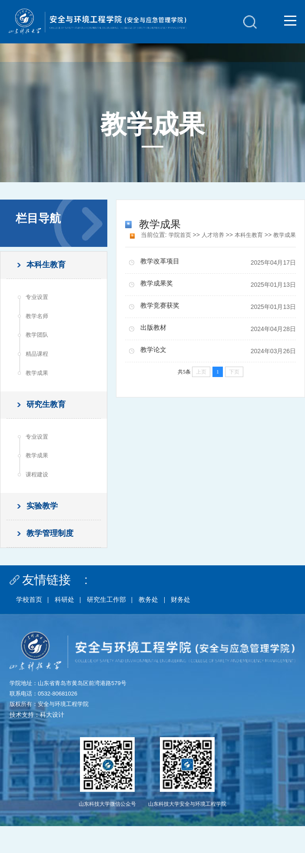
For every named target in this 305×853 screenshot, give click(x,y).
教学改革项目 (161, 272)
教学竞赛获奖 (161, 317)
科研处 (68, 626)
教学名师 (39, 321)
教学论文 (155, 361)
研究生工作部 (114, 626)
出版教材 (155, 339)
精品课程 (39, 363)
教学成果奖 (158, 295)
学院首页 (176, 234)
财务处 (193, 626)
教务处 (159, 626)
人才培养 (211, 234)
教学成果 (39, 384)
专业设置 (39, 300)
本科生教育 (248, 234)
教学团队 (39, 342)
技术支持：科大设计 (37, 741)
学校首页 (30, 626)
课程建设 (39, 493)
